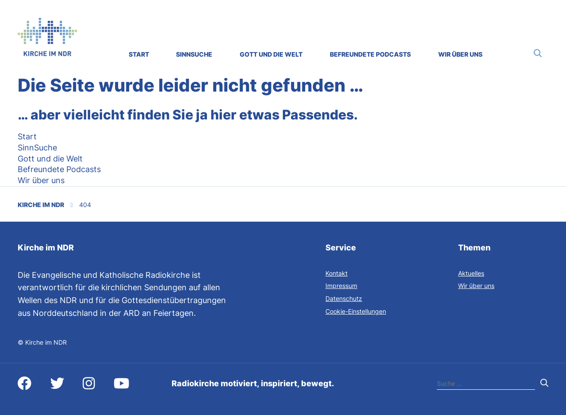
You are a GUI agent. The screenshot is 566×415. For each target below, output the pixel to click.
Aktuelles (471, 273)
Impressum (341, 285)
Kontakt (336, 273)
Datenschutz (343, 298)
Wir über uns (476, 285)
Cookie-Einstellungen (355, 311)
